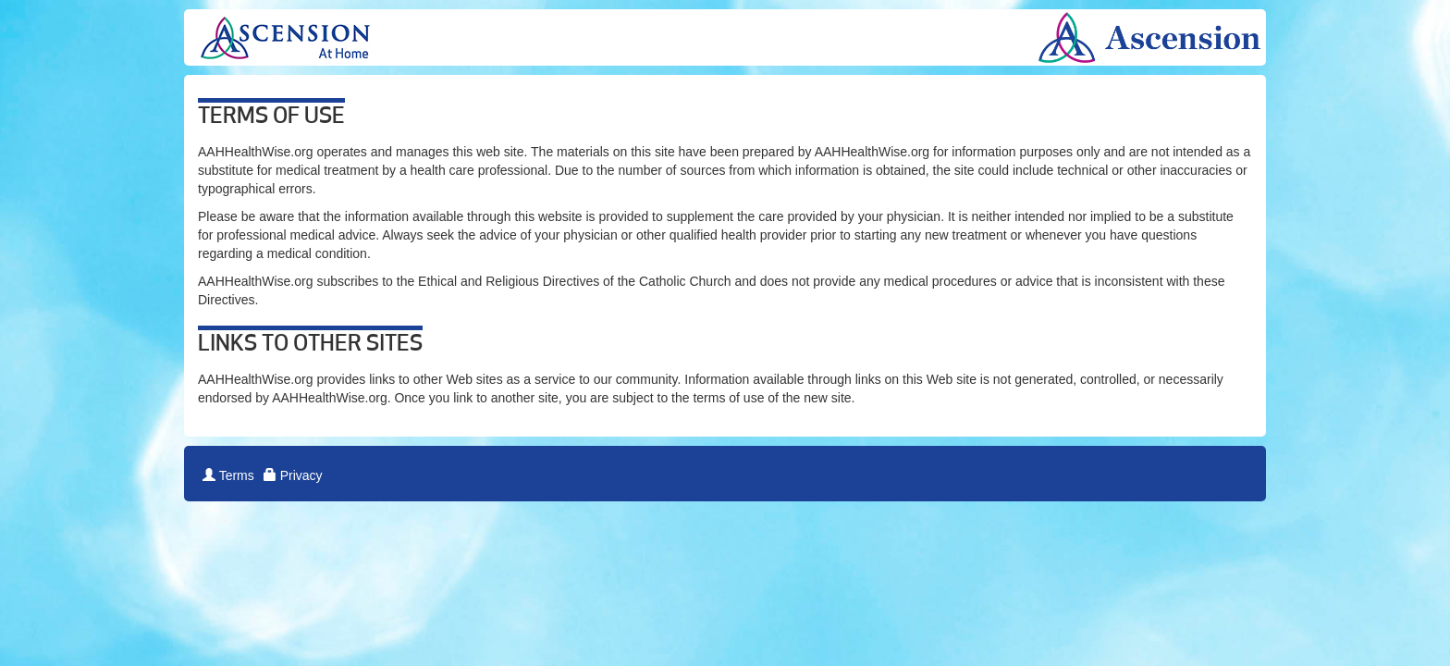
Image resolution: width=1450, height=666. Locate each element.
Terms (228, 475)
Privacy (293, 475)
